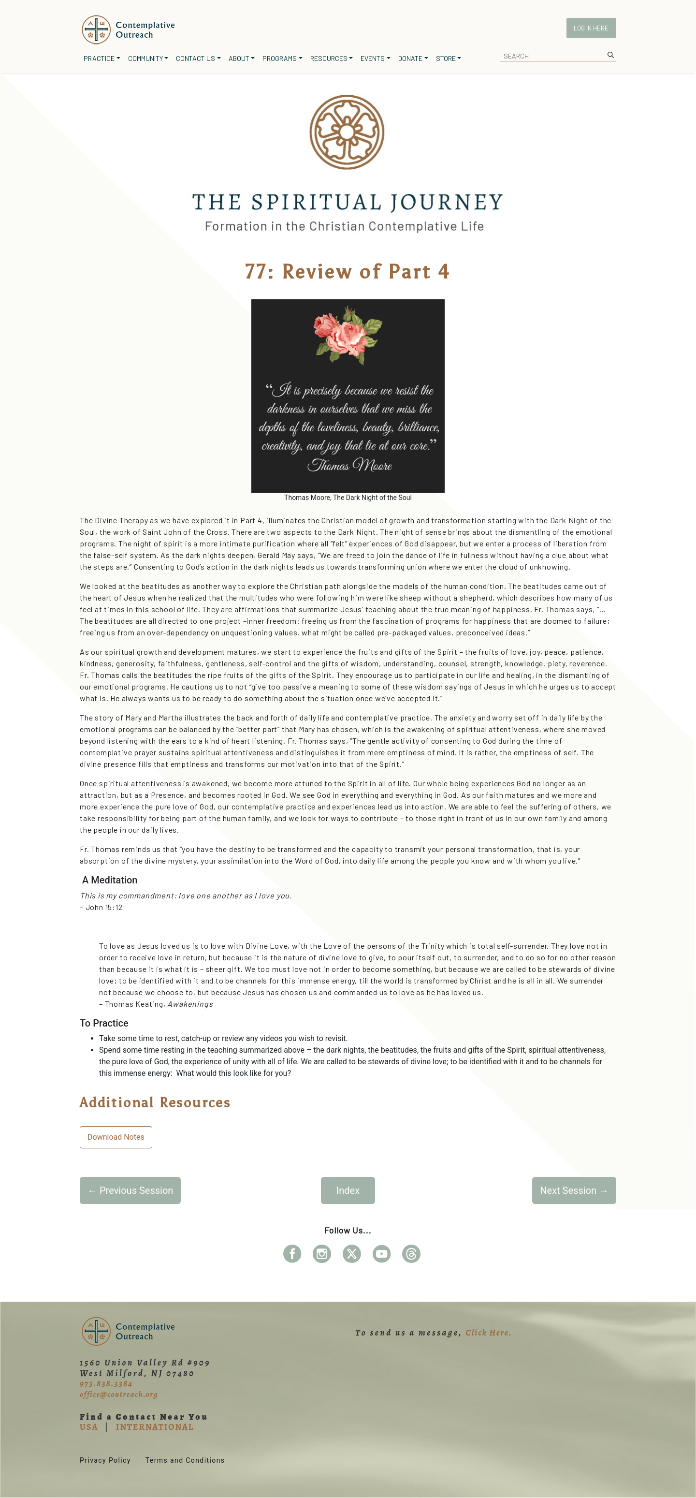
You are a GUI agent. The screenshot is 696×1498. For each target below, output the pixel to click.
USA (89, 1427)
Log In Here (591, 28)
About (239, 58)
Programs (279, 58)
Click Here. (488, 1332)
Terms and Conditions (185, 1460)
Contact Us (195, 58)
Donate (410, 58)
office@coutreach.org (119, 1394)
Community (145, 58)
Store (446, 58)
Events (373, 58)
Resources (329, 58)
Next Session (574, 1190)
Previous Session (130, 1190)
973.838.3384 (106, 1383)
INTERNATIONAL (155, 1427)
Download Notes (116, 1137)
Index (348, 1190)
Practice (99, 58)
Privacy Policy (105, 1460)
